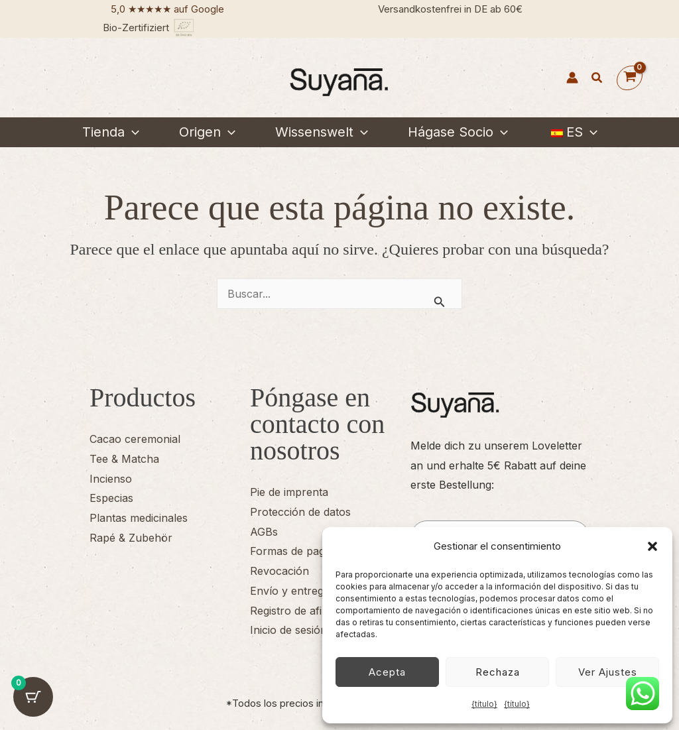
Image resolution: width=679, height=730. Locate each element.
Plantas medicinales (139, 517)
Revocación (279, 571)
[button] (652, 546)
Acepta (387, 672)
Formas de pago (291, 551)
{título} (484, 704)
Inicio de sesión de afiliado (315, 630)
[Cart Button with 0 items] (33, 697)
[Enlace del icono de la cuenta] (572, 78)
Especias (111, 498)
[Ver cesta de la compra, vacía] (630, 78)
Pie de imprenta (289, 492)
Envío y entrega (290, 590)
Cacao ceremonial (135, 439)
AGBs (264, 531)
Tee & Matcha (124, 458)
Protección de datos (300, 511)
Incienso (111, 478)
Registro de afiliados (300, 610)
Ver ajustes (607, 672)
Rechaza (497, 672)
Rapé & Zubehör (131, 537)
